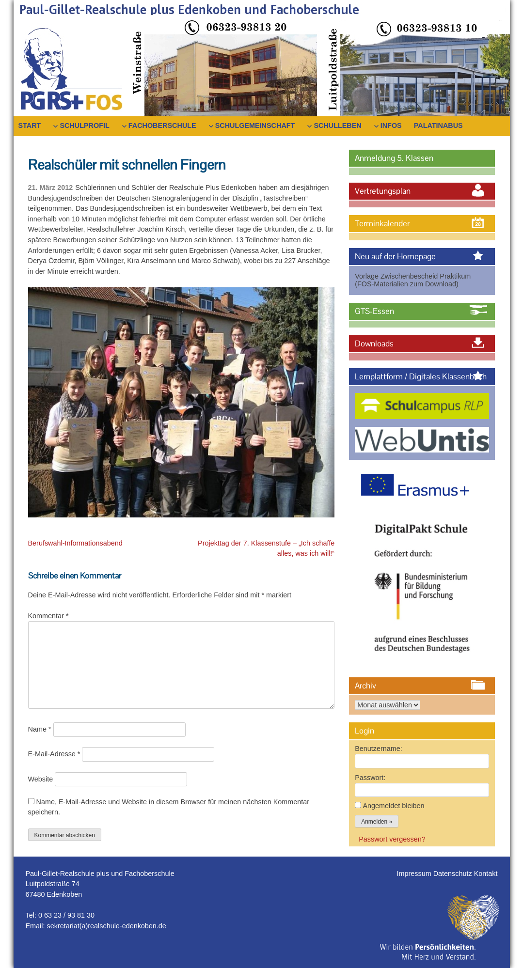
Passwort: (370, 777)
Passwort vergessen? (392, 839)
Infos (391, 125)
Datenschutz (453, 873)
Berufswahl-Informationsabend (75, 543)
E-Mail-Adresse (54, 754)
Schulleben (337, 125)
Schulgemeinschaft (255, 125)
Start (29, 125)
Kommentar (48, 616)
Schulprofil (84, 125)
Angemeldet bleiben (393, 806)
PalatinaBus (438, 125)
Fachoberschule (162, 125)
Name (39, 729)
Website (40, 779)
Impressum (415, 873)
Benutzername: (378, 748)
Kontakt (486, 873)
